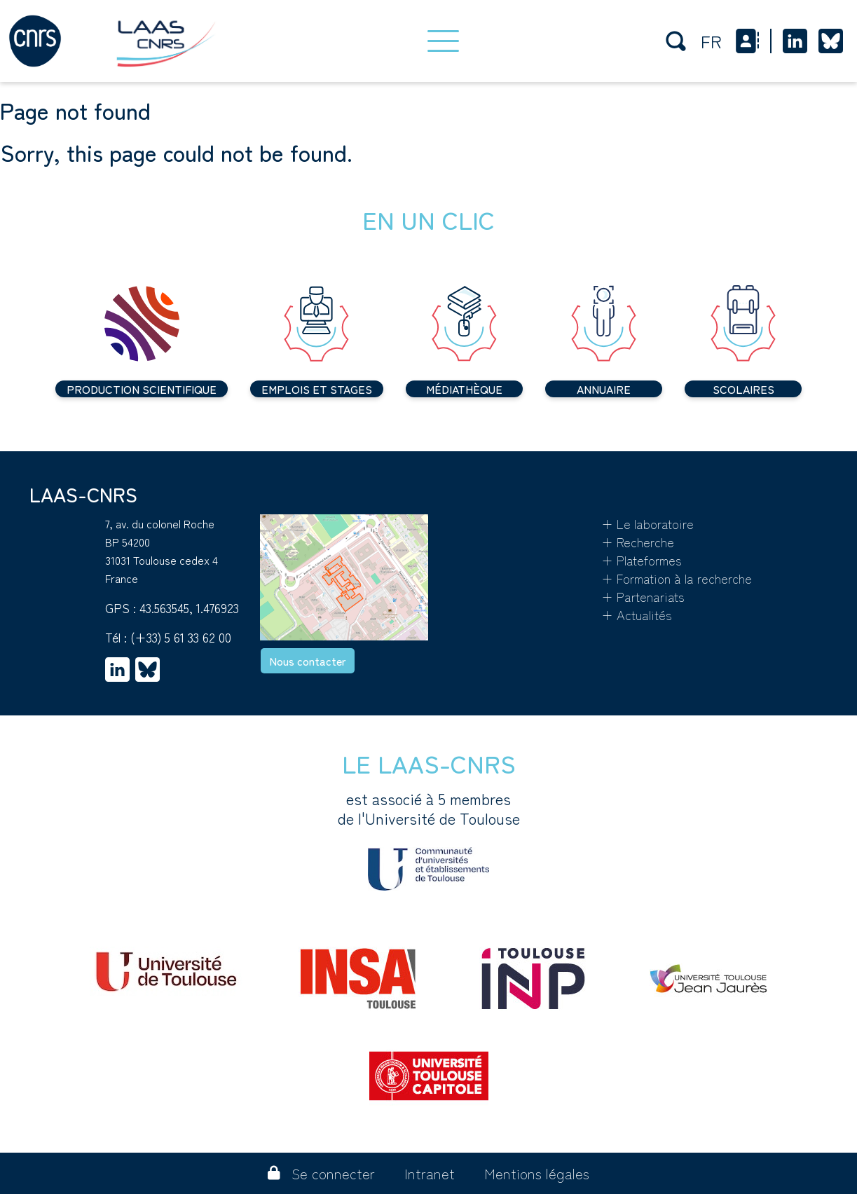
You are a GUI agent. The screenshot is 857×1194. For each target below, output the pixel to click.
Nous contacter (307, 660)
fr (711, 41)
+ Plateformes (641, 560)
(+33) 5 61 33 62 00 (180, 637)
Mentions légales (536, 1173)
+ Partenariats (643, 596)
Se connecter (321, 1173)
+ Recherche (637, 542)
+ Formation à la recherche (676, 578)
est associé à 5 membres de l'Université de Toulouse (429, 839)
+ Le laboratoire (647, 523)
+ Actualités (636, 614)
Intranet (429, 1173)
